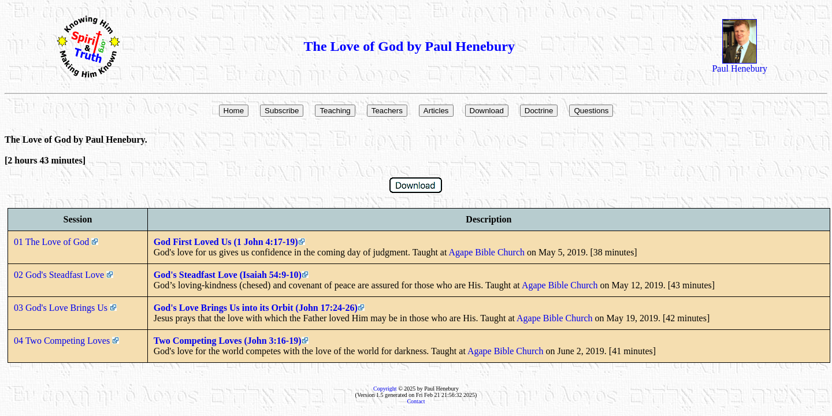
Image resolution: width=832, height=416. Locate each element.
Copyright (385, 388)
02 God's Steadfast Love (63, 275)
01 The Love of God (56, 242)
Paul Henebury (739, 64)
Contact (416, 401)
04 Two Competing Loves (66, 341)
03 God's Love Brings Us (65, 308)
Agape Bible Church (487, 252)
